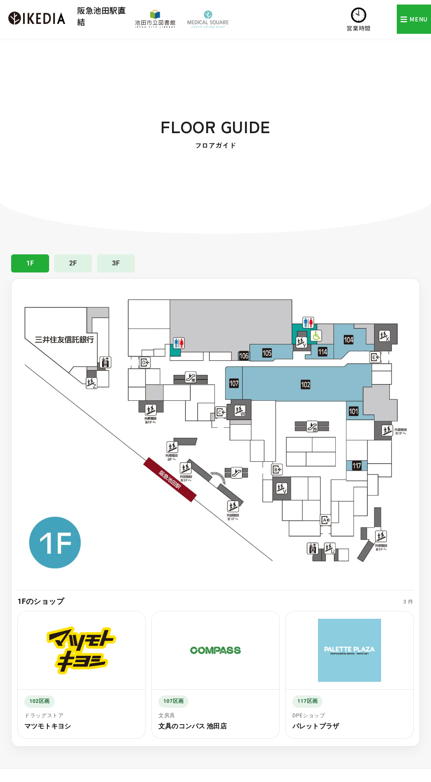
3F (116, 263)
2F (73, 263)
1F (30, 263)
